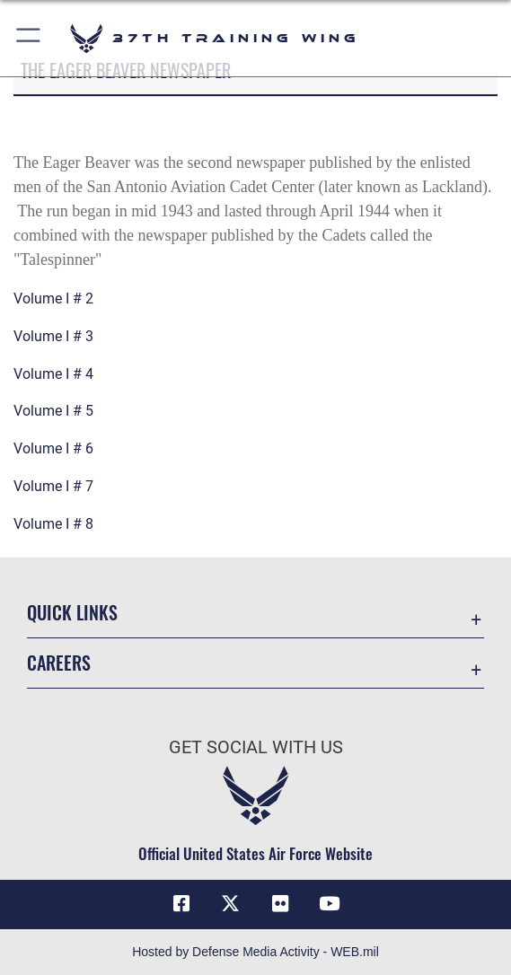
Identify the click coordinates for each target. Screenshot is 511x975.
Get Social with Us (256, 747)
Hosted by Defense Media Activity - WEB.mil (255, 951)
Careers (59, 662)
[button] (29, 38)
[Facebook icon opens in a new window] (181, 904)
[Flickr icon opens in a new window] (280, 904)
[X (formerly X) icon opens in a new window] (230, 904)
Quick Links (72, 612)
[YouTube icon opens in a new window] (329, 904)
